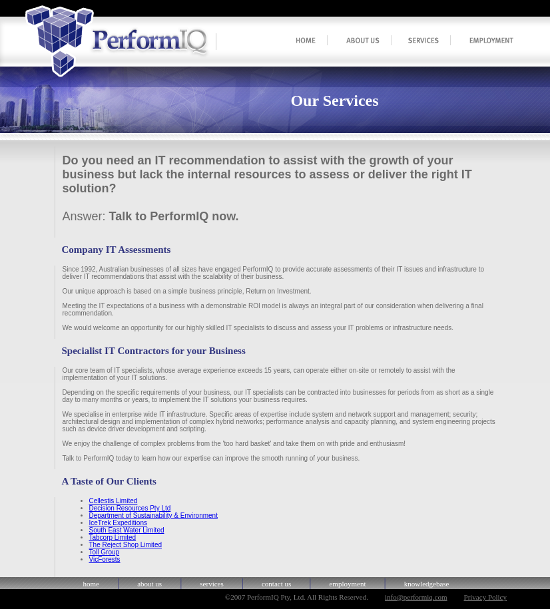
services (211, 584)
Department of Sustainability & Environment (153, 515)
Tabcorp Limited (113, 537)
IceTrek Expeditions (118, 522)
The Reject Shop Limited (125, 544)
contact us (276, 584)
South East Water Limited (126, 530)
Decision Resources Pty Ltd (130, 508)
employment (347, 584)
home (91, 584)
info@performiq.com (416, 597)
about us (149, 584)
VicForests (105, 559)
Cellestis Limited (113, 501)
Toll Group (104, 552)
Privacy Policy (485, 597)
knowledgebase (426, 584)
